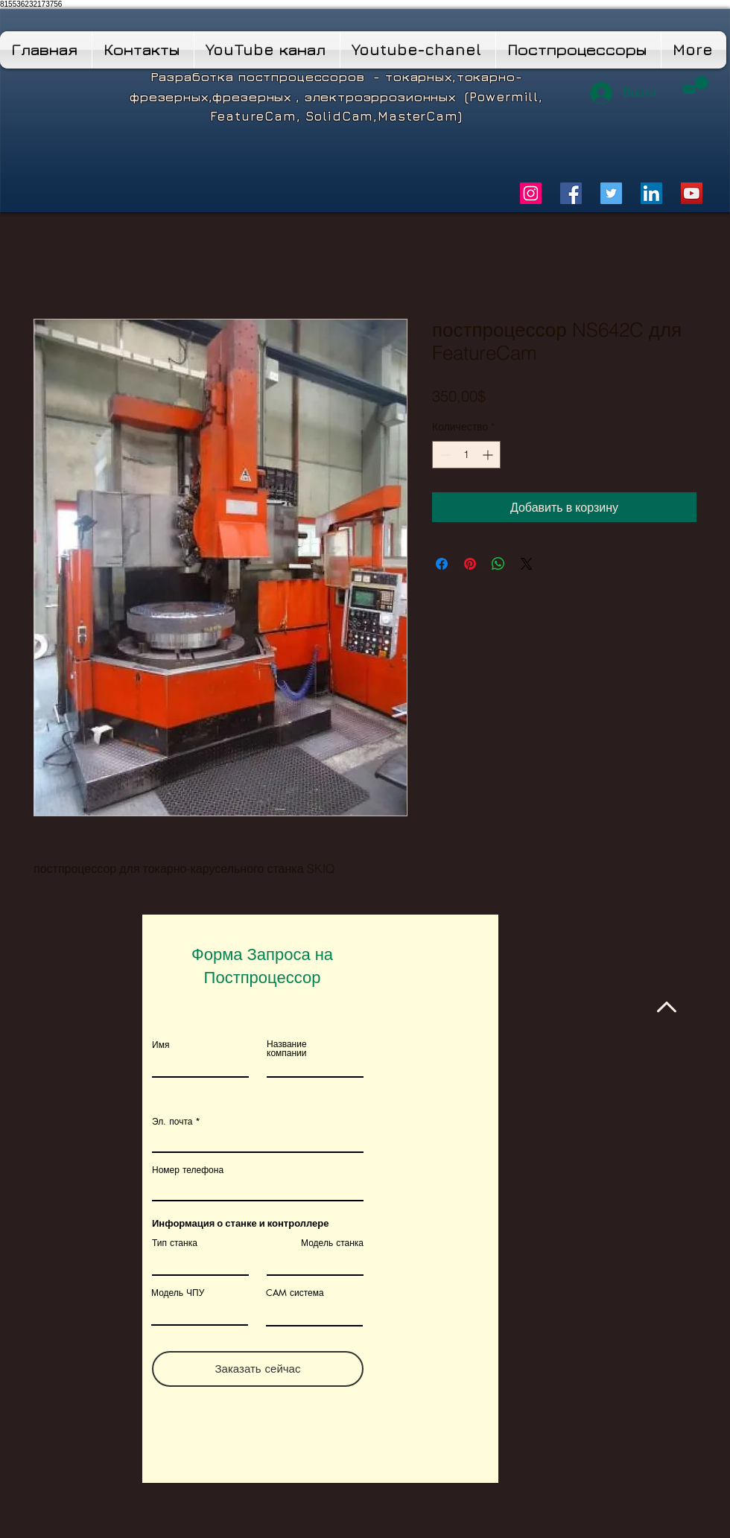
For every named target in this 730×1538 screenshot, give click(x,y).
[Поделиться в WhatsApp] (498, 564)
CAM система (295, 1292)
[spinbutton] (466, 455)
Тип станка (174, 1243)
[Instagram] (531, 193)
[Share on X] (527, 564)
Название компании (287, 1049)
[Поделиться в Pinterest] (470, 564)
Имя (160, 1044)
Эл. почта (172, 1121)
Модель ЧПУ (177, 1292)
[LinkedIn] (651, 193)
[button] (695, 85)
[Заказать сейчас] (258, 1369)
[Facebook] (571, 193)
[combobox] (258, 1188)
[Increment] (489, 455)
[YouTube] (691, 193)
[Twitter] (611, 193)
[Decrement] (443, 455)
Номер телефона (187, 1170)
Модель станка (332, 1243)
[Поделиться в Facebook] (442, 564)
